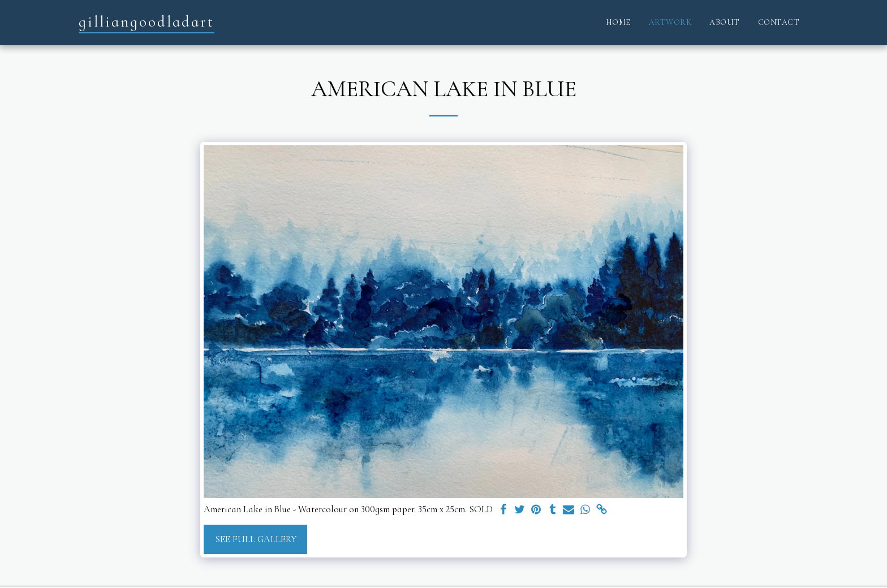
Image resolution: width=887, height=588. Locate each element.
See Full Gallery (255, 539)
